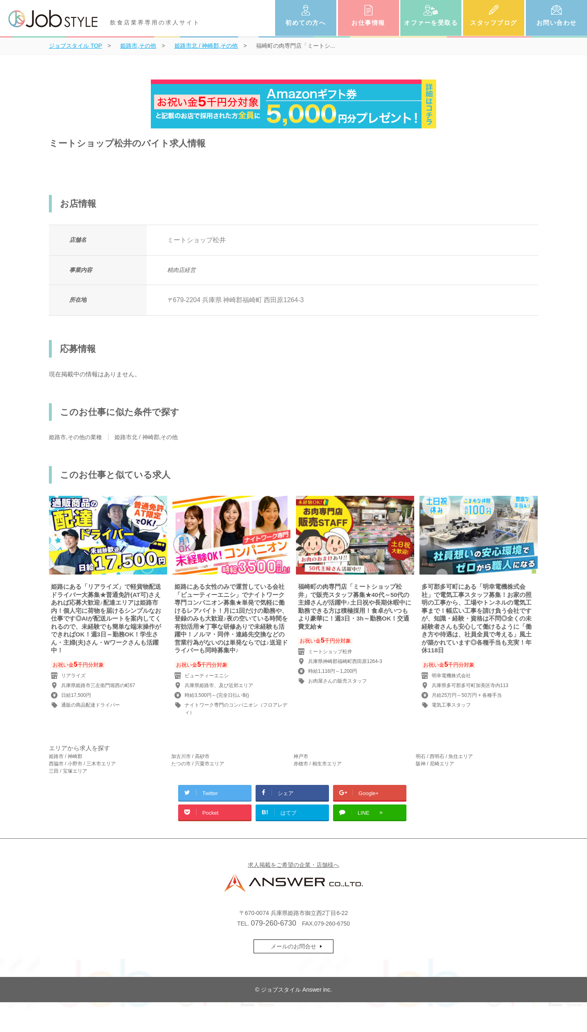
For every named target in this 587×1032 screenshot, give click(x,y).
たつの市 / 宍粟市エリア (197, 764)
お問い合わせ (556, 22)
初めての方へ (305, 22)
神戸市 (301, 756)
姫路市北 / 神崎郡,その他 (146, 437)
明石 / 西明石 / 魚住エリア (444, 756)
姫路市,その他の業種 (75, 437)
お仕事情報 (368, 22)
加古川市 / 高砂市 (190, 756)
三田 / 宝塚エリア (68, 771)
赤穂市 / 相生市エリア (318, 764)
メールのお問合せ (293, 946)
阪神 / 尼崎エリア (435, 764)
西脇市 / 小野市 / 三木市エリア (82, 764)
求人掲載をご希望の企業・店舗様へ (293, 865)
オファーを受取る (431, 22)
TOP (75, 45)
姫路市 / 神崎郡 (65, 756)
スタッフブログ (493, 22)
